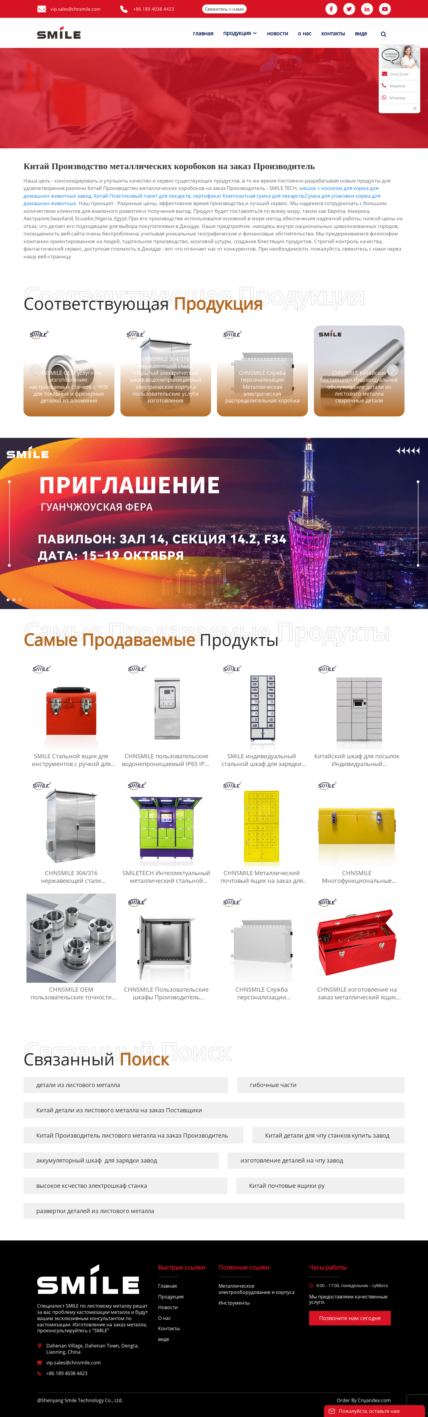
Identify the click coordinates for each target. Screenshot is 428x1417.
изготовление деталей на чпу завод (291, 1160)
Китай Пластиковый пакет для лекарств (142, 195)
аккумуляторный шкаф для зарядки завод (96, 1160)
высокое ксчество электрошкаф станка (91, 1186)
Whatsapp (393, 97)
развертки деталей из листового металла (95, 1211)
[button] (393, 370)
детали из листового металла (78, 1085)
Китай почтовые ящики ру (287, 1186)
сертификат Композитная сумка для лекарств (248, 195)
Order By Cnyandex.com (364, 1400)
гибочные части (273, 1085)
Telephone (393, 85)
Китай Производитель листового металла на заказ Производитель (132, 1135)
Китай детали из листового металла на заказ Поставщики (119, 1110)
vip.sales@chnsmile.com (75, 9)
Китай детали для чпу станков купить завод (327, 1135)
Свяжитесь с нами (224, 9)
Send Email (395, 73)
